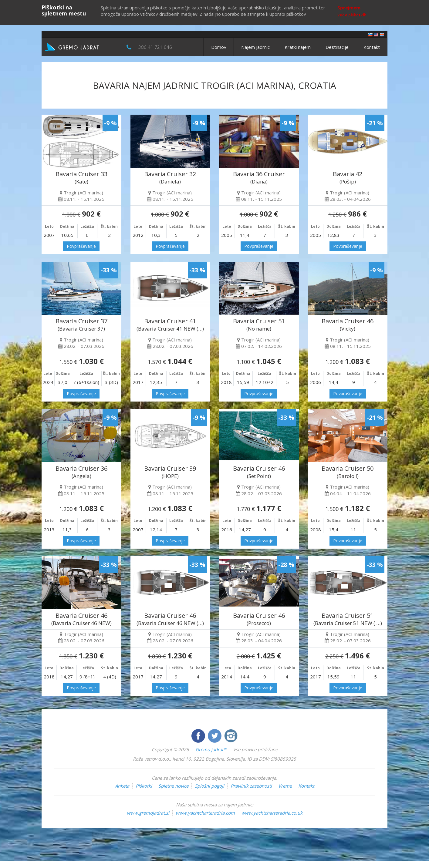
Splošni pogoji (209, 786)
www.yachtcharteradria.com (205, 813)
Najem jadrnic (255, 47)
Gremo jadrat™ (211, 749)
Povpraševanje (81, 246)
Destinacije (337, 47)
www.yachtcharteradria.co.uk (271, 813)
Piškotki (144, 786)
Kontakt (371, 47)
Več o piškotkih (352, 15)
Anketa (122, 786)
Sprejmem (348, 8)
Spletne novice (173, 786)
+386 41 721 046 (154, 47)
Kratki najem (298, 47)
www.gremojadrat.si (148, 813)
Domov (218, 47)
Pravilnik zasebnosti (251, 786)
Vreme (285, 786)
